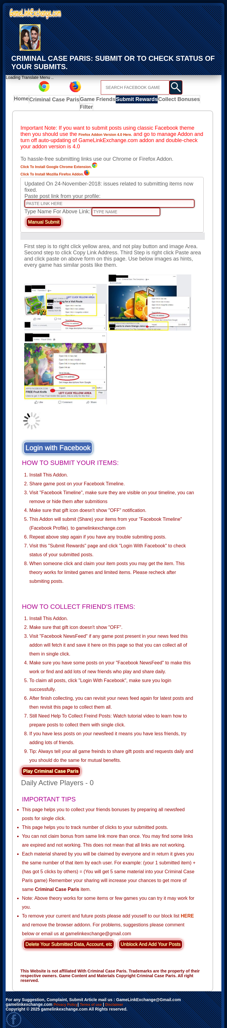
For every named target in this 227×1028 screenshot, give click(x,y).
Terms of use (96, 998)
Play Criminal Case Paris (51, 765)
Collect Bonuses (169, 100)
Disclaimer (123, 998)
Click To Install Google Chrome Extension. (76, 160)
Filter (197, 100)
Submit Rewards (130, 100)
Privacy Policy (67, 998)
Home (22, 100)
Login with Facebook (57, 441)
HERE (187, 909)
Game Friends (94, 100)
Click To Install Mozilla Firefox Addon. (70, 167)
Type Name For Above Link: (57, 206)
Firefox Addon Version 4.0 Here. (118, 128)
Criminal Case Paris (54, 100)
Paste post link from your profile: (62, 190)
